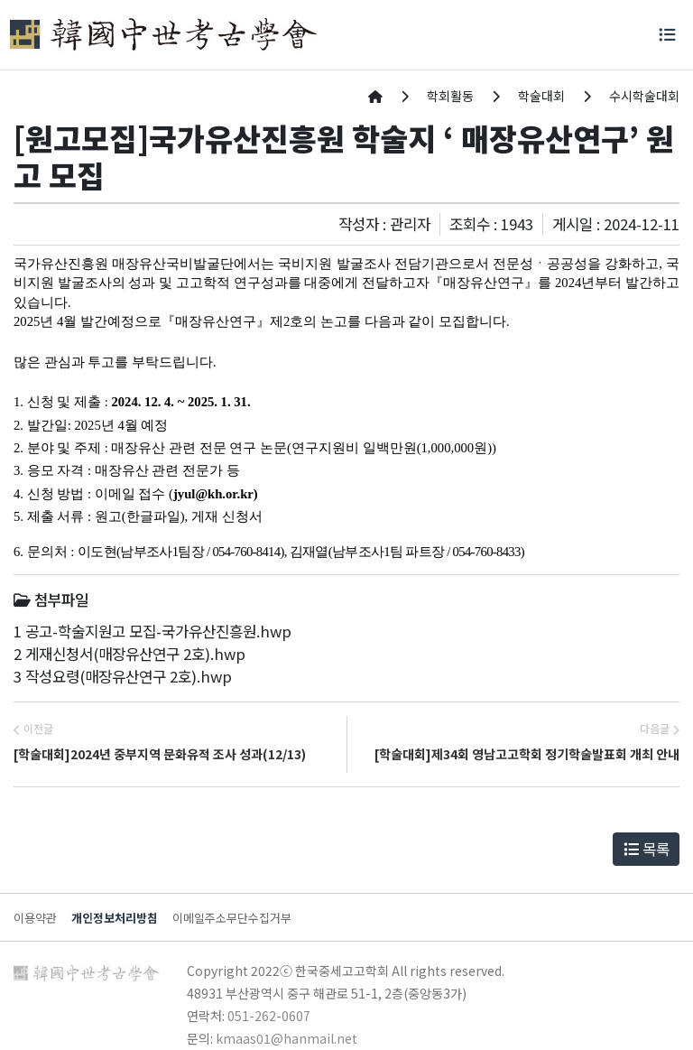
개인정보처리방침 (114, 917)
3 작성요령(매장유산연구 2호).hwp (123, 676)
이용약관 (35, 917)
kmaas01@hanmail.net (286, 1038)
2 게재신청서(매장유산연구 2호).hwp (129, 653)
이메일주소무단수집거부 (231, 917)
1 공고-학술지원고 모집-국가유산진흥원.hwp (152, 631)
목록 (647, 849)
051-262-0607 (268, 1016)
